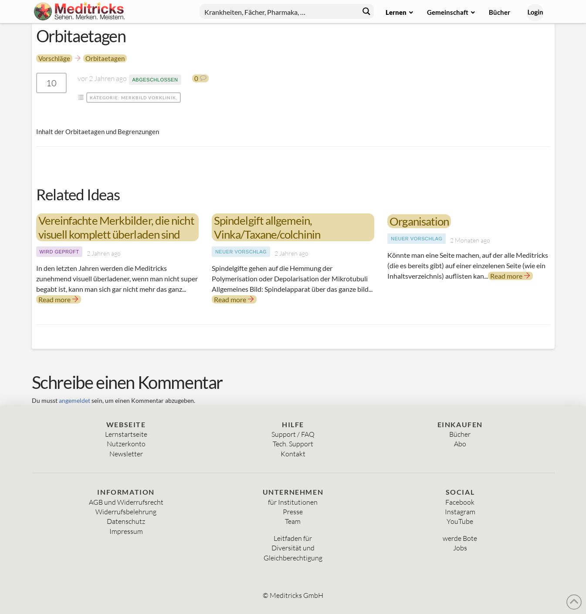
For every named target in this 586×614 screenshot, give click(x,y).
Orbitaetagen (105, 58)
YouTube (460, 521)
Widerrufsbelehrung (125, 511)
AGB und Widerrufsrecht (126, 502)
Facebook (459, 502)
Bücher (460, 434)
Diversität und (293, 547)
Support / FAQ (293, 434)
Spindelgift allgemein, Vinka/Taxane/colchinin (267, 227)
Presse (293, 511)
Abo (460, 443)
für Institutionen (293, 502)
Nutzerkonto (126, 443)
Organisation (419, 221)
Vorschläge (54, 58)
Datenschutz (126, 521)
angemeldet (74, 400)
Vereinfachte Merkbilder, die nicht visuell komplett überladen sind (116, 227)
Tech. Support (293, 443)
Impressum (126, 531)
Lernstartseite (126, 434)
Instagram (460, 511)
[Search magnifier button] (366, 11)
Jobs (460, 547)
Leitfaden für (293, 538)
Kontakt (293, 453)
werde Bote (460, 538)
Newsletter (126, 453)
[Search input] (279, 11)
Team (293, 521)
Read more (58, 299)
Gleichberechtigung (293, 557)
